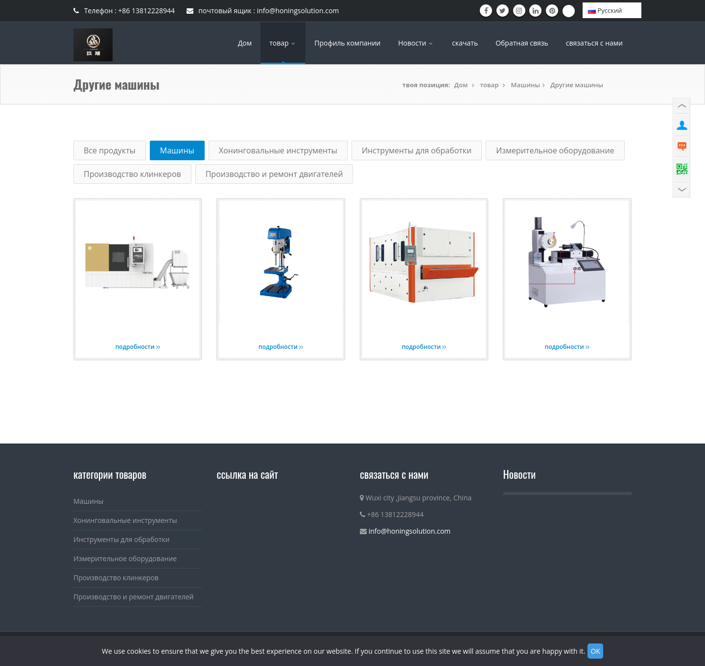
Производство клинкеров (132, 174)
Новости (416, 43)
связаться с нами (594, 43)
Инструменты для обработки (416, 150)
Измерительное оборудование (555, 150)
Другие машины (576, 84)
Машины (525, 84)
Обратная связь (521, 43)
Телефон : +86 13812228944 (124, 10)
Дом (245, 43)
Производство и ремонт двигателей (274, 174)
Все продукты (110, 150)
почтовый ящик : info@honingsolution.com (263, 10)
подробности (138, 347)
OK (595, 651)
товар (283, 43)
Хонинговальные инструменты (278, 150)
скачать (465, 43)
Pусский (605, 10)
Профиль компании (347, 43)
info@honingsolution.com (410, 531)
